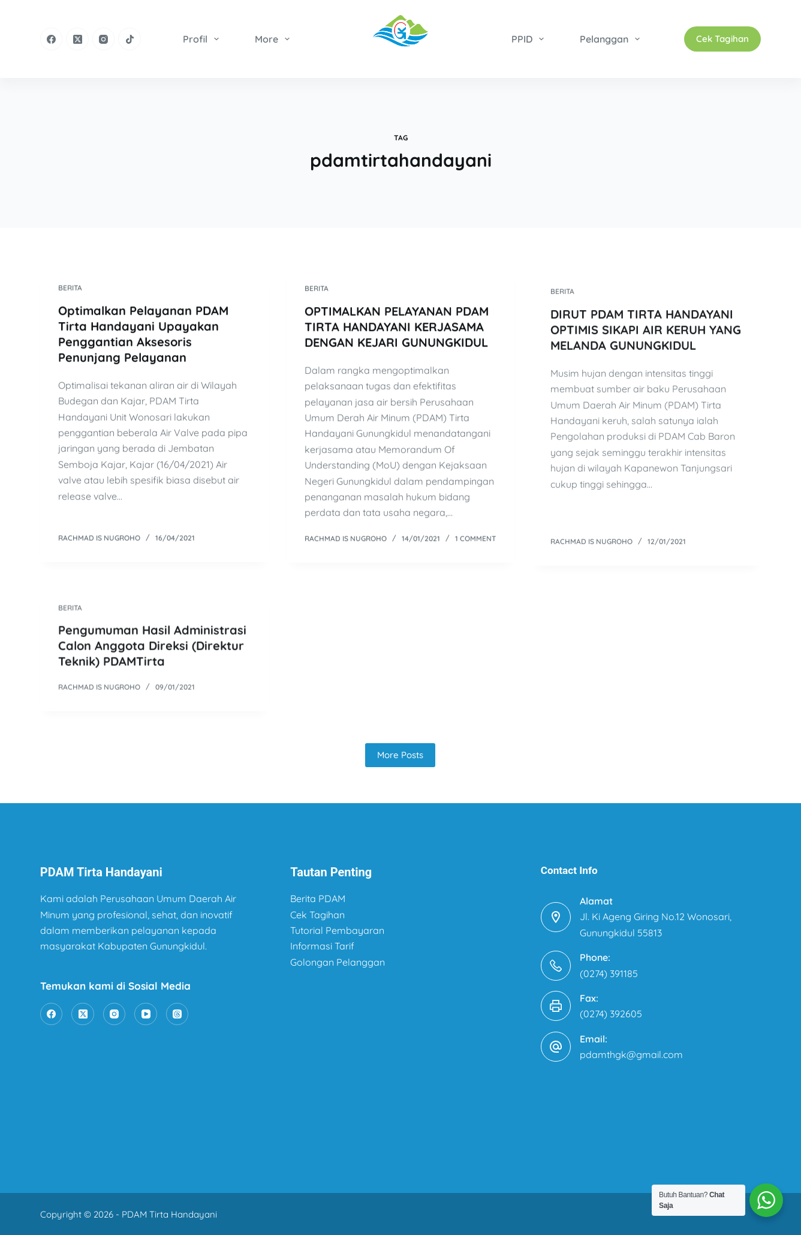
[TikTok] (129, 39)
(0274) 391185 (609, 973)
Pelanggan (612, 39)
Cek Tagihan (722, 38)
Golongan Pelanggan (337, 962)
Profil (203, 39)
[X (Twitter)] (77, 39)
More (274, 39)
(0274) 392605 (611, 1014)
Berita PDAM (317, 899)
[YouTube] (145, 1014)
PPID (530, 39)
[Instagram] (103, 39)
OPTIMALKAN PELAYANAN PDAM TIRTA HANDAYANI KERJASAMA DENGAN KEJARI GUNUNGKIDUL (397, 328)
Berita (70, 288)
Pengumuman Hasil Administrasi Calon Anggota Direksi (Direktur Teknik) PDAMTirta (152, 655)
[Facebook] (51, 39)
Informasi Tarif (322, 946)
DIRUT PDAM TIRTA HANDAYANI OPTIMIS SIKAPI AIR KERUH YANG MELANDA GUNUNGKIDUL (645, 338)
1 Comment (475, 540)
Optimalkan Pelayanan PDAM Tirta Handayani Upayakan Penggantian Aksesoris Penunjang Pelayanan (143, 334)
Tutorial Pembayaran (337, 930)
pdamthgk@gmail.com (631, 1054)
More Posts (400, 755)
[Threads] (177, 1014)
